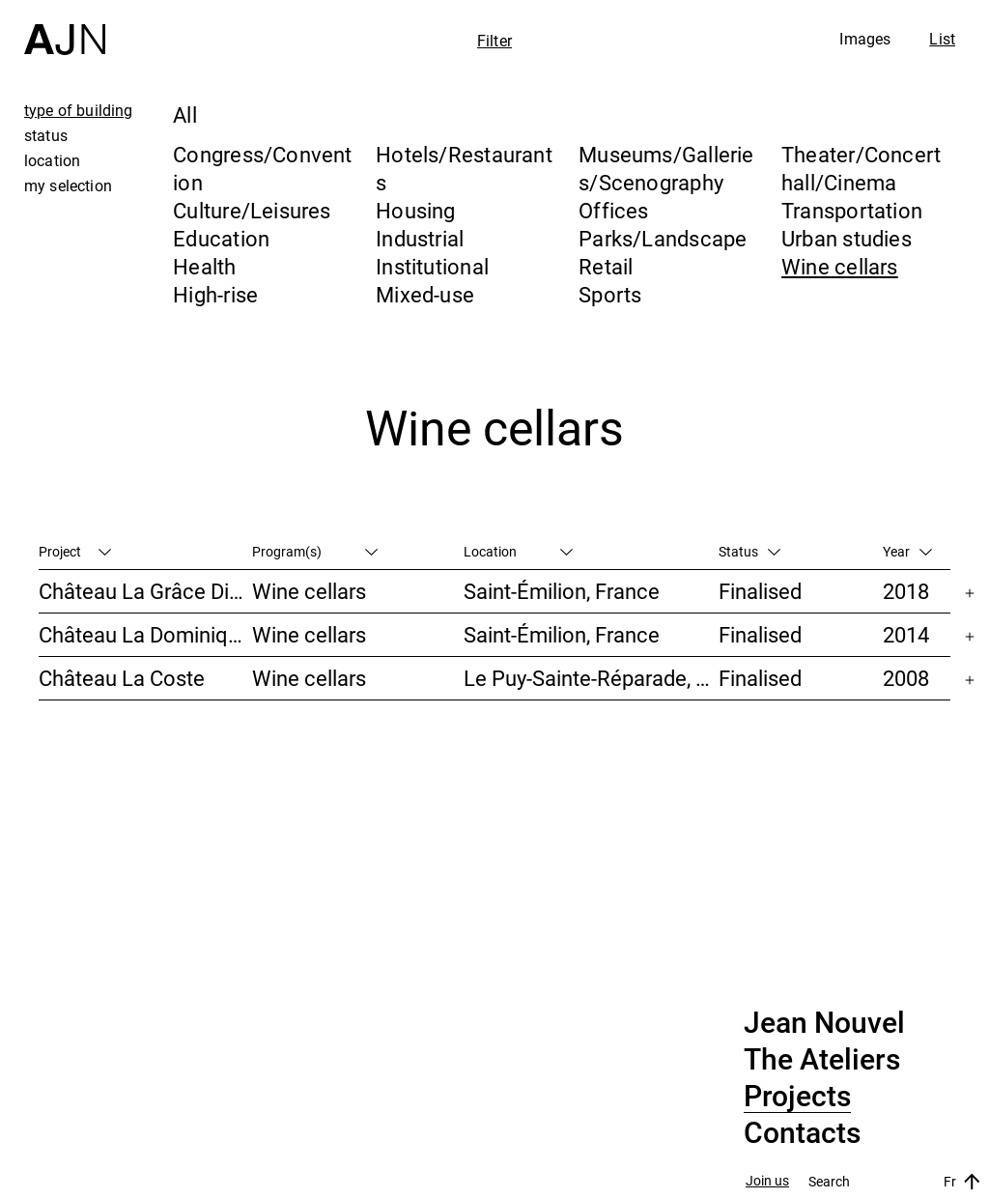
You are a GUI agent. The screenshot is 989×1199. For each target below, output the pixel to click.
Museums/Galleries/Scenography (666, 168)
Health (204, 266)
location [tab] (52, 160)
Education (221, 238)
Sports (610, 294)
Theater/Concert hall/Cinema (861, 168)
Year (907, 551)
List (942, 38)
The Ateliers (822, 1060)
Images (864, 38)
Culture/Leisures (252, 210)
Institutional (432, 266)
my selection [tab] (68, 185)
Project (75, 551)
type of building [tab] (78, 110)
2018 (906, 591)
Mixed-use (425, 294)
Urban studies (846, 238)
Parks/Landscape (663, 238)
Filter (494, 40)
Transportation (851, 210)
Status (749, 551)
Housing (416, 210)
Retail (606, 266)
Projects (797, 1096)
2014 (906, 634)
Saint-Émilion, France (562, 591)
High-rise (215, 294)
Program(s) (315, 551)
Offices (614, 210)
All (185, 114)
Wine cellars (839, 266)
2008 (906, 678)
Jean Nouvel (824, 1023)
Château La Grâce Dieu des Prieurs (145, 591)
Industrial (420, 238)
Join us (767, 1181)
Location (518, 551)
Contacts (802, 1133)
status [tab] (46, 135)
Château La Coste (122, 678)
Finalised (760, 591)
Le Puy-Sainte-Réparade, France (591, 678)
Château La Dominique (145, 634)
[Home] (64, 27)
